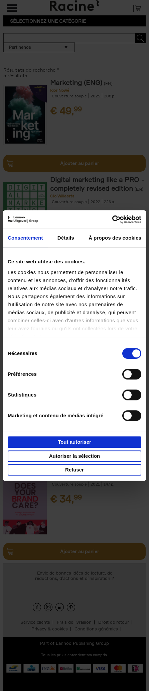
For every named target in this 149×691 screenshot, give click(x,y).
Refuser (74, 469)
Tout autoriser (74, 442)
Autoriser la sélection (74, 456)
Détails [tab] (65, 238)
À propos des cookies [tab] (115, 238)
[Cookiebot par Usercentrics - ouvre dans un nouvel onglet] (112, 219)
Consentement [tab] (25, 238)
